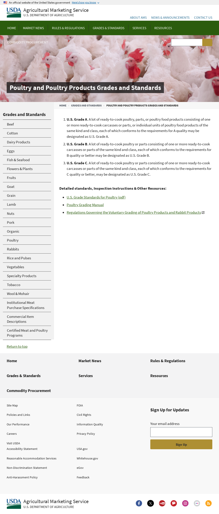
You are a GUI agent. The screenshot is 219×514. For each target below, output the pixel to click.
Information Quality (90, 424)
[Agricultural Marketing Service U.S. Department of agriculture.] (48, 504)
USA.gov (82, 449)
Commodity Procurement (29, 390)
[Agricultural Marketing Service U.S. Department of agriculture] (48, 13)
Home (62, 105)
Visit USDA (13, 443)
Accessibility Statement (22, 449)
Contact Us (203, 17)
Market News (90, 360)
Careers (12, 434)
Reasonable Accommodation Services (31, 458)
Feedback (83, 477)
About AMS (138, 17)
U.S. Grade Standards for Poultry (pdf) (96, 197)
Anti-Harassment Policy (22, 477)
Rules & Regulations (167, 360)
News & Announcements (170, 17)
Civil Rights (84, 415)
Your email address (165, 423)
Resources (159, 375)
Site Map (12, 405)
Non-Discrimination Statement (27, 468)
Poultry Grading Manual (85, 204)
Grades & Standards (24, 375)
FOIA (80, 405)
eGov (80, 468)
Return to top (17, 346)
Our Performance (18, 424)
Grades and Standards (86, 105)
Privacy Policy (86, 434)
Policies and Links (18, 415)
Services (86, 375)
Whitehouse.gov (87, 458)
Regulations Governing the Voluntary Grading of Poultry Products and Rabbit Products (134, 212)
